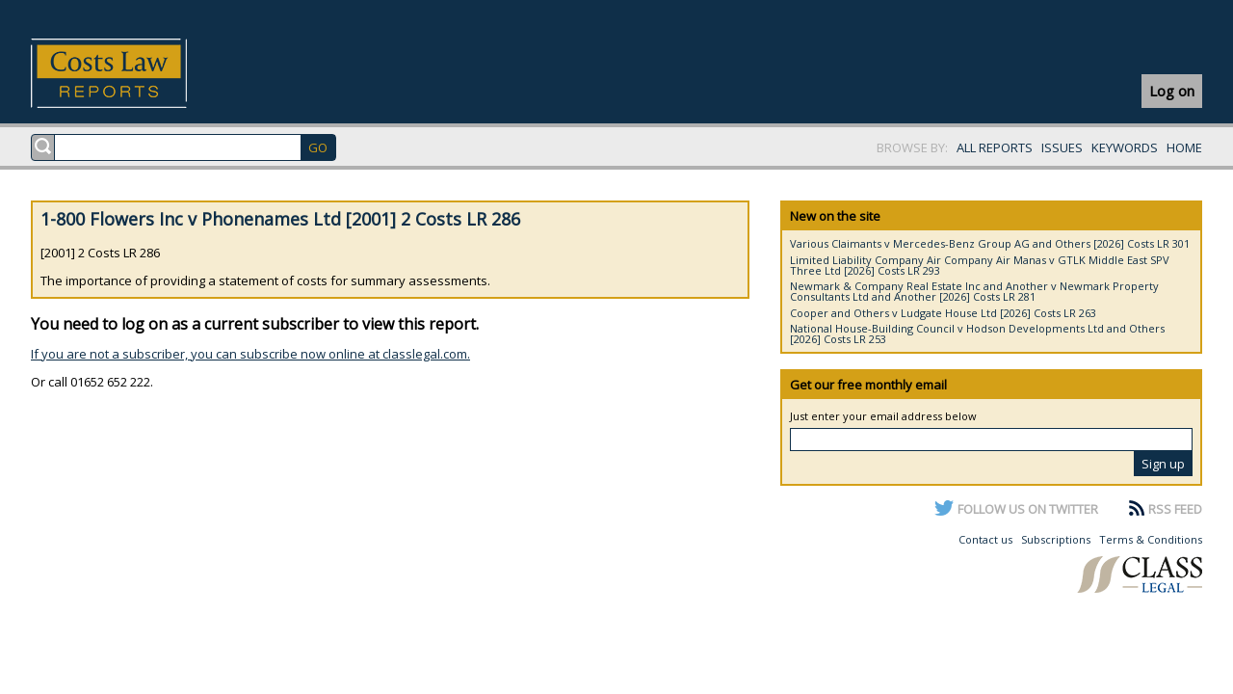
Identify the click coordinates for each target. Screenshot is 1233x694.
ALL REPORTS (995, 147)
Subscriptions (1055, 539)
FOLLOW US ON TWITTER (1028, 509)
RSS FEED (1175, 509)
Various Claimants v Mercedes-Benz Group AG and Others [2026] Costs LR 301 (990, 243)
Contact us (985, 539)
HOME (1184, 147)
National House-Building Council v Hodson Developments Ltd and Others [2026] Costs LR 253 (977, 333)
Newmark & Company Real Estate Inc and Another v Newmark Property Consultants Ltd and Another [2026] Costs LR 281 (974, 291)
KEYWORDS (1124, 147)
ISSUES (1062, 147)
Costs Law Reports (131, 73)
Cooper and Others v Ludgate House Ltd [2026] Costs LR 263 (943, 313)
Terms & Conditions (1150, 539)
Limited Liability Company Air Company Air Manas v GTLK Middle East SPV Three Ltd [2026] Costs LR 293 (979, 265)
